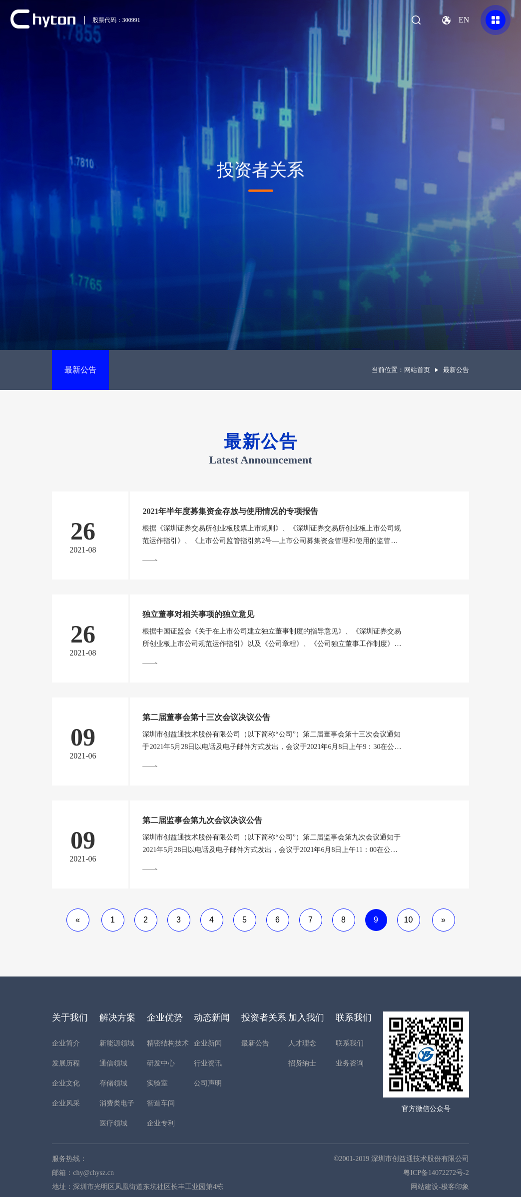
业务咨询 (350, 1063)
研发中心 (161, 1063)
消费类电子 (116, 1103)
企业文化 (66, 1083)
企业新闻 (208, 1043)
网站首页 (417, 370)
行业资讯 (208, 1063)
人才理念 (302, 1043)
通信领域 (113, 1063)
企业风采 (66, 1103)
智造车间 (161, 1103)
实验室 (157, 1083)
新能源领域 (116, 1043)
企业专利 (161, 1123)
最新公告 (80, 370)
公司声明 (208, 1083)
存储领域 (113, 1083)
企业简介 (66, 1043)
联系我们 (350, 1043)
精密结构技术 (168, 1043)
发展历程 (66, 1063)
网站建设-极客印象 (440, 1186)
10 (408, 920)
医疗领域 (113, 1123)
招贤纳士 (302, 1063)
